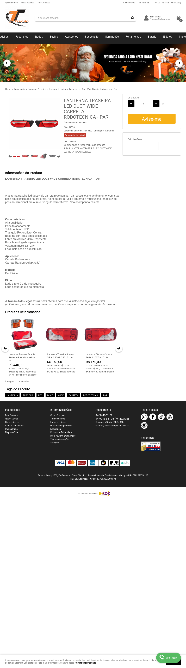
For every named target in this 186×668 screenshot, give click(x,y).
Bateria (152, 36)
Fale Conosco (44, 2)
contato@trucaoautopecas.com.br (112, 425)
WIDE (61, 395)
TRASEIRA (28, 395)
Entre (152, 19)
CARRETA (73, 395)
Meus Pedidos (27, 2)
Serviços (54, 442)
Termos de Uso (57, 418)
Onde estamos (12, 422)
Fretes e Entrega (58, 422)
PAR (105, 395)
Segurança (55, 428)
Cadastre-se (164, 19)
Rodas (39, 36)
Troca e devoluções (59, 439)
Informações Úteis (61, 410)
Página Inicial (11, 428)
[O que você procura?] (132, 18)
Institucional (12, 410)
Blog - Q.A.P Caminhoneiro (63, 435)
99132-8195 (168, 2)
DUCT (50, 395)
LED (40, 395)
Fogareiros (21, 36)
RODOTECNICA (90, 395)
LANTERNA (12, 395)
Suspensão (91, 36)
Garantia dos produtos (61, 425)
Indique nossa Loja (14, 425)
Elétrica (167, 36)
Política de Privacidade (61, 432)
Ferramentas (133, 36)
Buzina (54, 36)
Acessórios (71, 36)
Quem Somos (11, 2)
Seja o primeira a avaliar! (75, 122)
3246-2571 (145, 2)
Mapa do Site (11, 432)
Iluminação (112, 36)
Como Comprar (57, 415)
